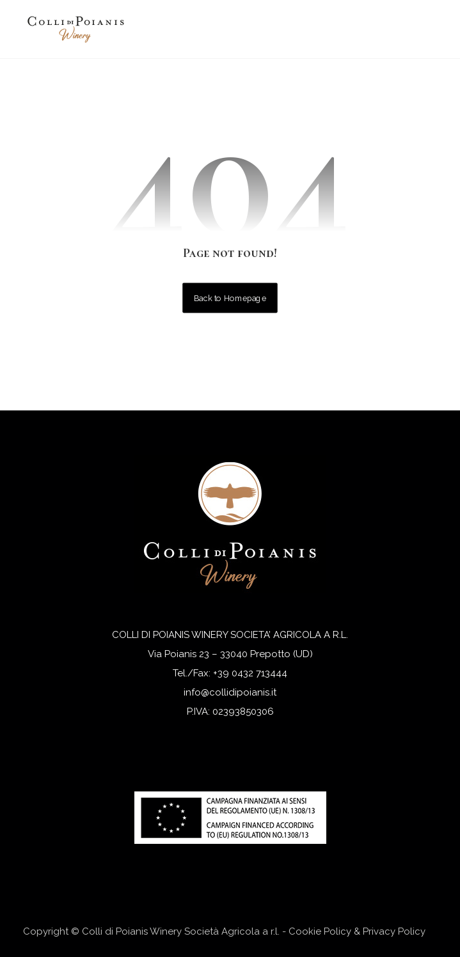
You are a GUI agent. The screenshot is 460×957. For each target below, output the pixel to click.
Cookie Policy (320, 931)
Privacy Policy (394, 931)
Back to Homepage (230, 297)
